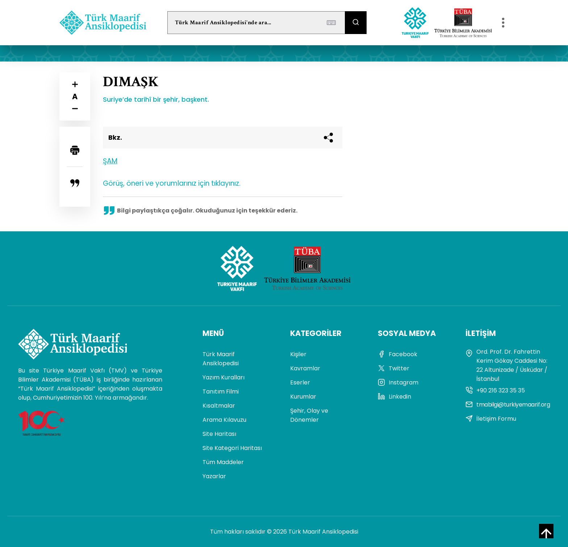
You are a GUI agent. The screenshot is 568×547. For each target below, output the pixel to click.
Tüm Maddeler (223, 462)
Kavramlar (305, 368)
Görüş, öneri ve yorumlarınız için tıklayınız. (172, 183)
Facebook (397, 354)
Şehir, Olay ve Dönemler (309, 415)
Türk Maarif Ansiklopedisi (220, 358)
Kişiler (298, 354)
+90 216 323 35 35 (495, 390)
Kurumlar (303, 396)
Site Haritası (219, 434)
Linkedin (394, 396)
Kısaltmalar (218, 405)
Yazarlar (214, 476)
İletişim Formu (490, 419)
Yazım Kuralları (223, 377)
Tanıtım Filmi (220, 391)
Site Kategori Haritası (232, 448)
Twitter (393, 368)
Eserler (300, 382)
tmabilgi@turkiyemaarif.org (507, 404)
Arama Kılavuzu (224, 420)
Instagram (398, 382)
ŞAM (110, 161)
